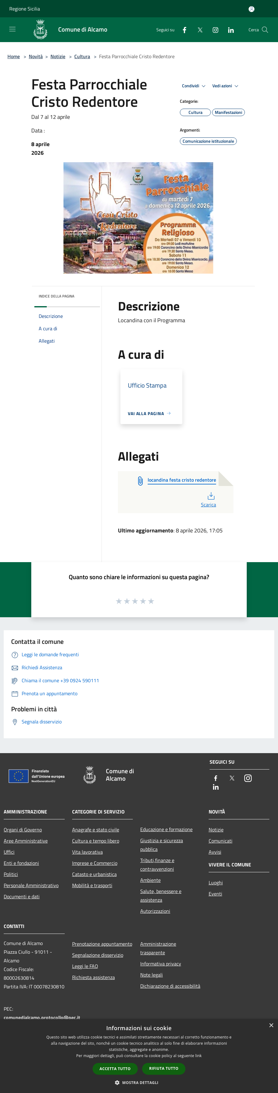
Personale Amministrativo (31, 885)
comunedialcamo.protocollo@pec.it (42, 1017)
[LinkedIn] (228, 29)
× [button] (271, 1025)
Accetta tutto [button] (115, 1068)
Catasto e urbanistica (94, 874)
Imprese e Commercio (94, 863)
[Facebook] (182, 29)
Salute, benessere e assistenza (160, 895)
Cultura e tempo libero (95, 840)
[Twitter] (197, 29)
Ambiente (150, 880)
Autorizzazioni (155, 911)
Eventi (215, 893)
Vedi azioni (226, 86)
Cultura (82, 56)
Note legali (151, 974)
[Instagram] (213, 29)
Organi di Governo (23, 829)
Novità (36, 56)
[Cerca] (265, 29)
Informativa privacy (160, 963)
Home (13, 56)
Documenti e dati (22, 896)
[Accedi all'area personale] (251, 9)
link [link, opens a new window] (198, 1055)
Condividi (194, 86)
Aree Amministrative (26, 840)
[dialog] (139, 1056)
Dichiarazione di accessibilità (170, 986)
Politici (11, 874)
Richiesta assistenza (93, 977)
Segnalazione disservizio (97, 955)
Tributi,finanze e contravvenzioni (157, 865)
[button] (139, 1082)
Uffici (9, 852)
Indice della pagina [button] (56, 296)
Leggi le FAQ (85, 966)
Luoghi (216, 882)
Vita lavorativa (87, 852)
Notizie (57, 56)
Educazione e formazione (166, 829)
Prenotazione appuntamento (102, 944)
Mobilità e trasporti (92, 885)
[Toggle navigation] (12, 29)
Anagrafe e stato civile (95, 829)
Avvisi (215, 852)
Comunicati (220, 840)
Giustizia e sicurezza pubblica (161, 845)
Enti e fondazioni (21, 863)
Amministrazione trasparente (158, 948)
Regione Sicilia (24, 8)
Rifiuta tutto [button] (164, 1068)
